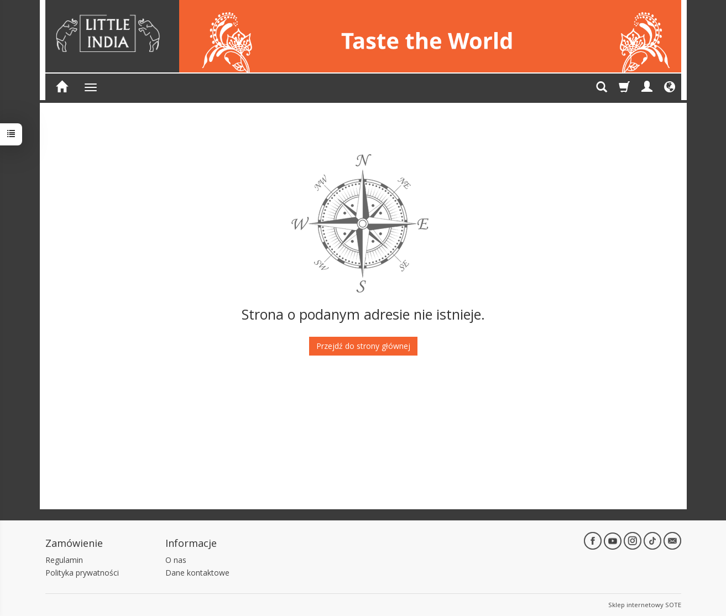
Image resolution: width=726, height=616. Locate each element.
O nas (175, 560)
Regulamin (64, 560)
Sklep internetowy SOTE (644, 605)
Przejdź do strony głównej (363, 346)
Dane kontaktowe (197, 572)
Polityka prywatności (82, 572)
